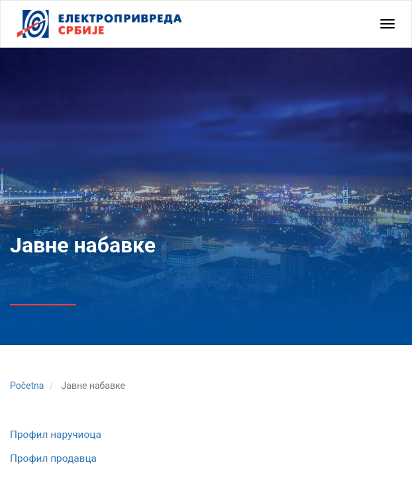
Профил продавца (53, 458)
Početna (27, 385)
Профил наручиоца (55, 435)
